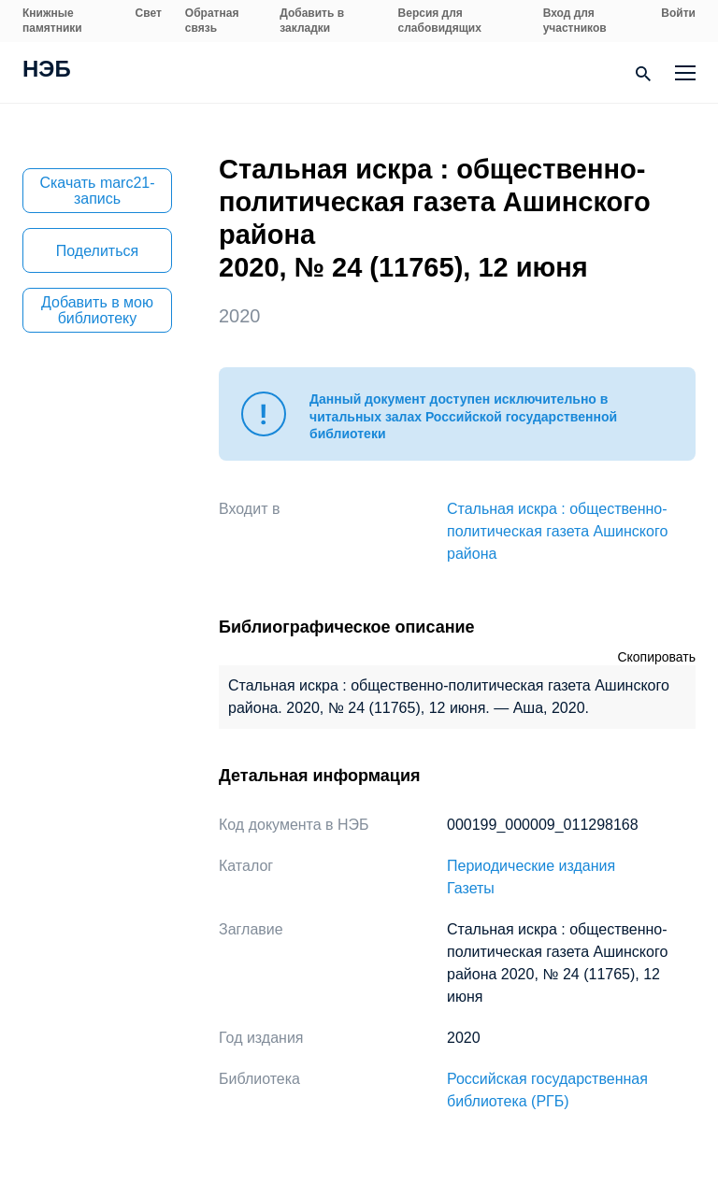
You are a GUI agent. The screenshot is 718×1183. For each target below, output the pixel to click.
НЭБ (46, 71)
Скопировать (656, 656)
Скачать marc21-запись (96, 191)
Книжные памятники (52, 21)
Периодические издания (531, 866)
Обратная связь (212, 21)
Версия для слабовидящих (439, 21)
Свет (149, 13)
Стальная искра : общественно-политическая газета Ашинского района (557, 531)
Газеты (471, 888)
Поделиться (97, 251)
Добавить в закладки (312, 21)
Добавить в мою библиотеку (97, 310)
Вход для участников (575, 21)
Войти (678, 13)
